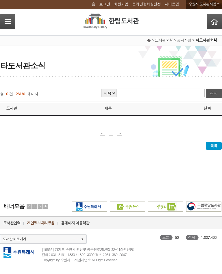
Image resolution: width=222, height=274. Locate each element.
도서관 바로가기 (14, 238)
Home (214, 21)
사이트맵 (172, 4)
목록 (213, 145)
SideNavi (7, 21)
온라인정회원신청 (146, 4)
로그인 (104, 4)
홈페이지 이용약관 (75, 222)
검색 (214, 93)
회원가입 (121, 4)
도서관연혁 (11, 222)
